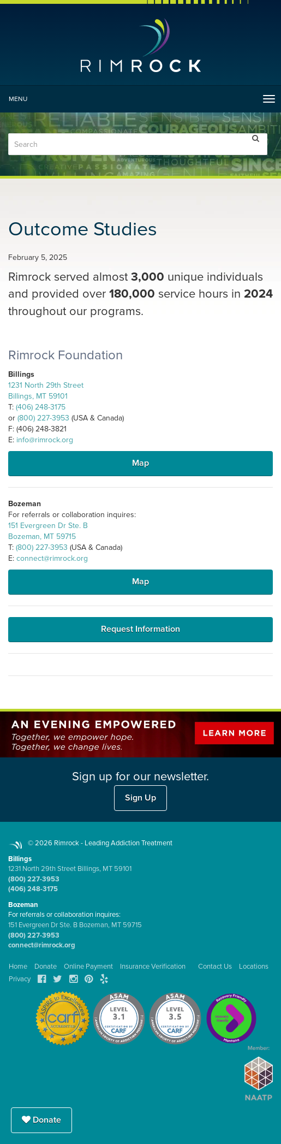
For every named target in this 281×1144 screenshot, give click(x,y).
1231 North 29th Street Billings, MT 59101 (69, 868)
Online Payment (88, 966)
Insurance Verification (153, 966)
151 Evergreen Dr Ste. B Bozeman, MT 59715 (75, 925)
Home (18, 966)
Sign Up (140, 797)
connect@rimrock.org (52, 558)
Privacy (20, 979)
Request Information (140, 629)
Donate (41, 1120)
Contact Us (215, 966)
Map (140, 463)
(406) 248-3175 (40, 407)
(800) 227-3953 (43, 418)
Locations (253, 966)
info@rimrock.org (44, 439)
